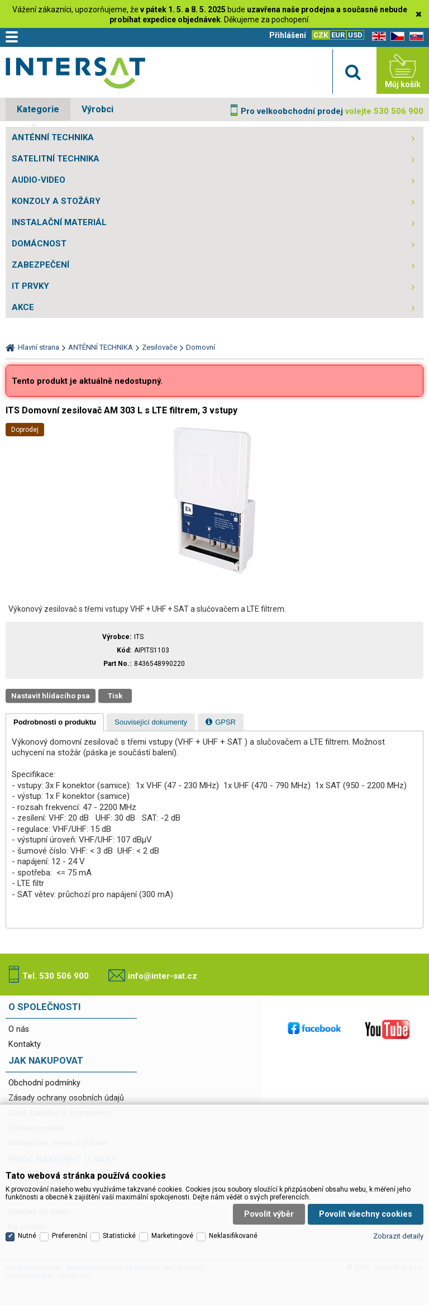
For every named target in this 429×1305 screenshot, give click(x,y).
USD (355, 35)
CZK (320, 35)
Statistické (119, 1228)
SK (414, 36)
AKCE (23, 307)
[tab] (55, 722)
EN (377, 36)
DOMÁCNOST (39, 244)
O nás (18, 1029)
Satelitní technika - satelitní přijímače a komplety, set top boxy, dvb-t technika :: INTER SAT (75, 73)
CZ (395, 36)
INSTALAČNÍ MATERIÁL (59, 222)
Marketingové (172, 1228)
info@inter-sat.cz (162, 976)
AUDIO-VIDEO (38, 180)
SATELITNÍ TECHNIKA (55, 159)
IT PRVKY (30, 286)
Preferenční (69, 1228)
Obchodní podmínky (44, 1083)
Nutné (27, 1228)
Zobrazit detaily (398, 1227)
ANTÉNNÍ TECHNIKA (53, 137)
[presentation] (54, 722)
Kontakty (24, 1044)
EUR (338, 35)
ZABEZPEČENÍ (40, 265)
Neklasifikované (233, 1228)
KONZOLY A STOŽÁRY (56, 201)
